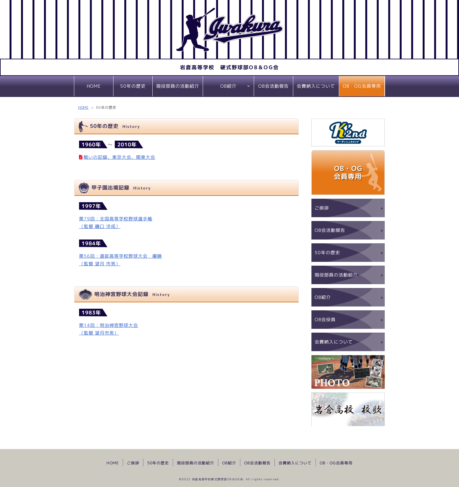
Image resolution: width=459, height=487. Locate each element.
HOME (94, 86)
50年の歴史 (133, 86)
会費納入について (316, 86)
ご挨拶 (322, 208)
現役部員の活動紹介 (177, 86)
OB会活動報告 (273, 86)
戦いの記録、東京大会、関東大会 (119, 157)
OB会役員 (325, 319)
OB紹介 (228, 86)
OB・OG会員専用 (362, 86)
